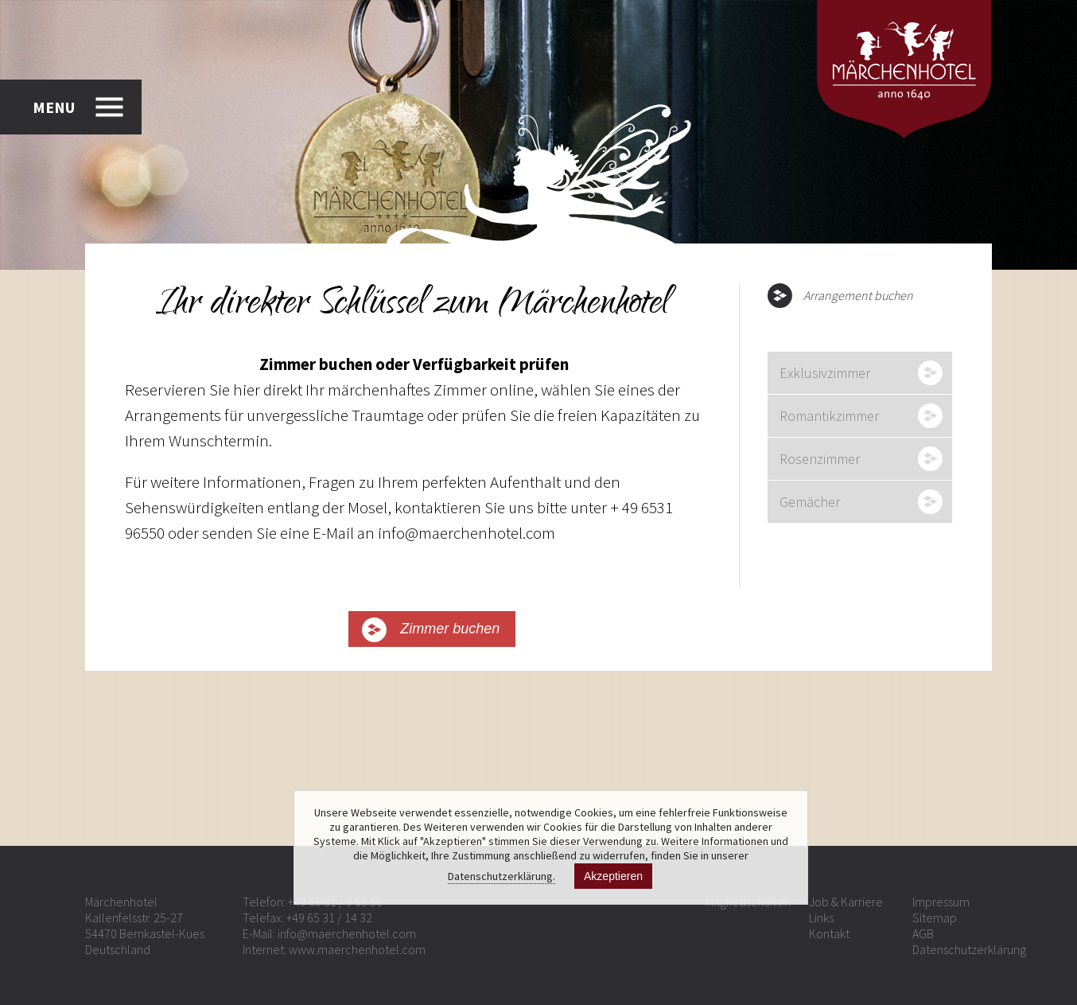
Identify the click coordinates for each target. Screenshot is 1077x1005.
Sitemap (934, 917)
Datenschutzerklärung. (501, 876)
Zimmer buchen (450, 629)
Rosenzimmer (820, 459)
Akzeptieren (613, 876)
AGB (923, 933)
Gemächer (810, 502)
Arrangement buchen (858, 295)
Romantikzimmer (829, 416)
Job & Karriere (846, 902)
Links (821, 917)
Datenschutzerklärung (969, 949)
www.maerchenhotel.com (357, 949)
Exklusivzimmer (825, 373)
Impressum (941, 902)
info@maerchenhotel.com (347, 933)
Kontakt (829, 933)
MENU (54, 107)
